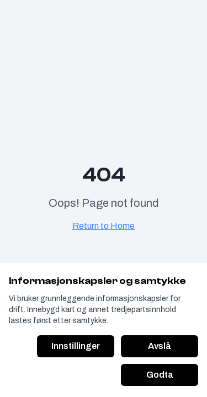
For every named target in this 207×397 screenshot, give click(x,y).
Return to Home (103, 225)
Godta (159, 374)
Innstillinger (75, 346)
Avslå (159, 346)
